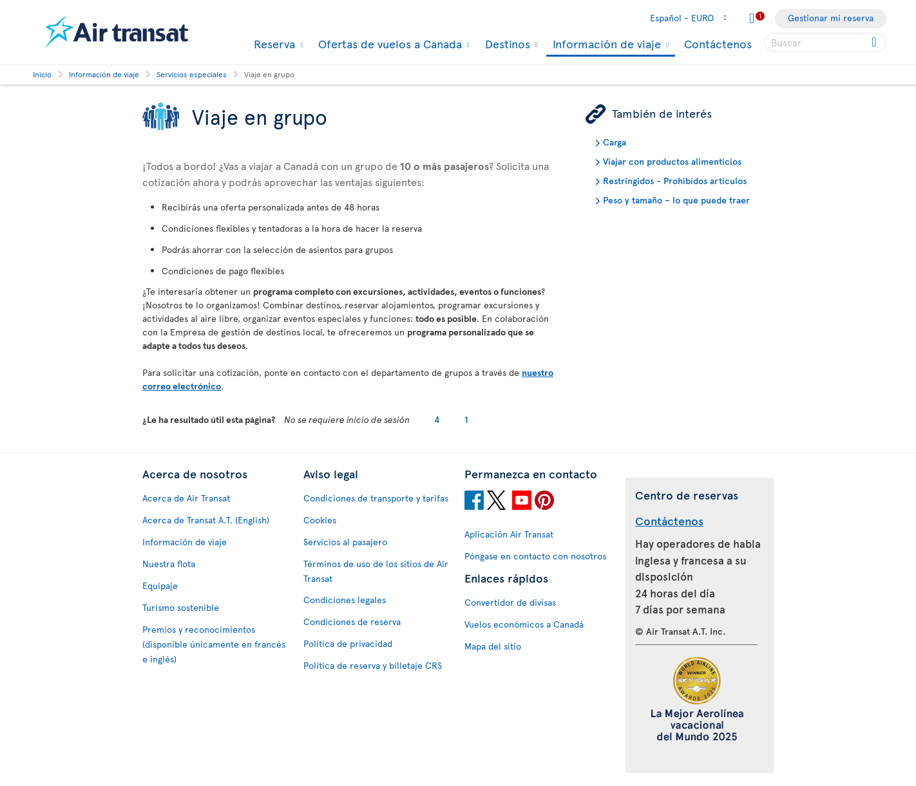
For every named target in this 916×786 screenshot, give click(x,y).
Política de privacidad (347, 643)
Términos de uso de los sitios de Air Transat (375, 571)
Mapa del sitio (492, 646)
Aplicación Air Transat (508, 534)
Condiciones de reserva (352, 621)
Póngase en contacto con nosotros (535, 556)
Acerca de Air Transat (186, 498)
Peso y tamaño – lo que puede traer (676, 200)
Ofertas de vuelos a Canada (388, 44)
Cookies (319, 520)
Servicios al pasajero (345, 542)
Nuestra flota (168, 563)
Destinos (506, 44)
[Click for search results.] (875, 42)
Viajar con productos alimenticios (672, 161)
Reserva (272, 44)
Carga (614, 142)
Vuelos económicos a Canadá (524, 624)
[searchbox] (825, 42)
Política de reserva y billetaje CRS (372, 665)
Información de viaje (605, 45)
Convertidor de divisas (510, 602)
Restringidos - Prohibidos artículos (675, 180)
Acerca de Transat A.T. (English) (205, 520)
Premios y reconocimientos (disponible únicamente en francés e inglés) (213, 644)
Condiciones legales (344, 600)
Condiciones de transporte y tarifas (375, 498)
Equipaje (160, 585)
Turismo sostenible (180, 607)
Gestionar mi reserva (830, 18)
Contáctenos (718, 43)
